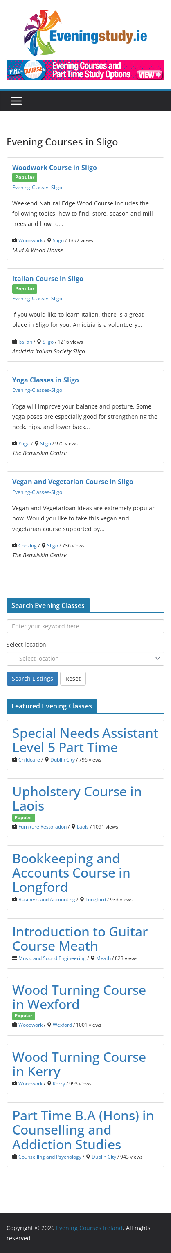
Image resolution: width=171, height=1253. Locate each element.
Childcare (29, 759)
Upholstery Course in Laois (77, 798)
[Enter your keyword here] (85, 626)
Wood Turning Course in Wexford (79, 997)
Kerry (59, 1083)
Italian (25, 341)
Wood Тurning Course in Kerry (79, 1064)
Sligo (58, 240)
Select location (26, 644)
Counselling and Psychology (49, 1156)
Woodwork (30, 240)
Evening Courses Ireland (89, 1228)
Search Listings (32, 678)
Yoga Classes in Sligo (45, 379)
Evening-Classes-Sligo (37, 187)
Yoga (24, 443)
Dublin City (62, 759)
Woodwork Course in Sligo (54, 167)
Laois (83, 826)
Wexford (62, 1024)
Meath (103, 958)
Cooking (27, 545)
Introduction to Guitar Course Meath (80, 938)
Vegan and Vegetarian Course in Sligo (72, 481)
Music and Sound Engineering (52, 958)
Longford (96, 899)
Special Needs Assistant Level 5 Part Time (85, 740)
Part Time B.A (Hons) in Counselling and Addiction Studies (83, 1129)
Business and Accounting (46, 899)
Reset (73, 678)
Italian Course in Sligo (47, 278)
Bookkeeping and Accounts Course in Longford (71, 872)
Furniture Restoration (42, 826)
